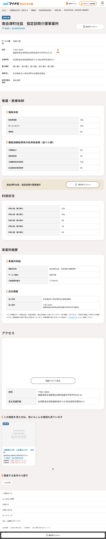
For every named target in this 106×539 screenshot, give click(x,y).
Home (4, 10)
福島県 (6, 28)
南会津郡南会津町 (18, 28)
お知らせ (5, 504)
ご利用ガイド (7, 493)
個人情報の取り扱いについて (41, 528)
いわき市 (7, 482)
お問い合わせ (7, 510)
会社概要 (5, 528)
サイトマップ (7, 515)
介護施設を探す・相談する (18, 10)
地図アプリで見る (53, 380)
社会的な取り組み (16, 528)
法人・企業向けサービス (11, 521)
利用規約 (27, 528)
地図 (57, 51)
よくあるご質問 (8, 499)
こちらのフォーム (74, 317)
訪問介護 (58, 10)
